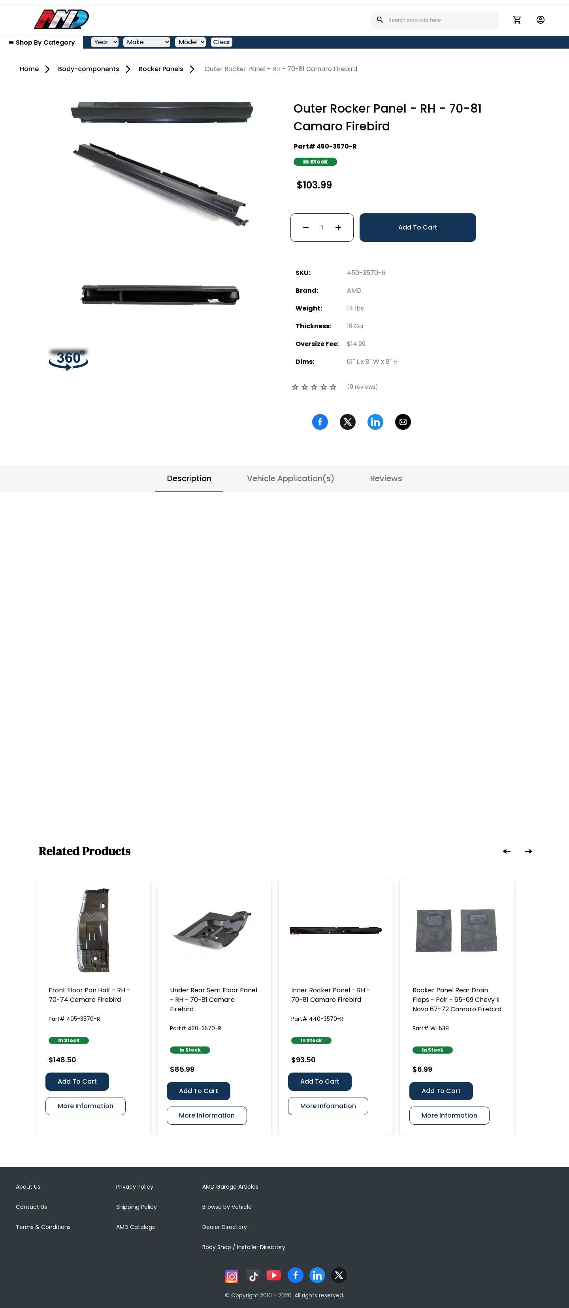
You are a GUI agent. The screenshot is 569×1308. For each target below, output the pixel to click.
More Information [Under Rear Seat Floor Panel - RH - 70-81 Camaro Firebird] (207, 1115)
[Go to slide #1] (119, 231)
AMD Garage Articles (230, 1187)
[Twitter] (348, 422)
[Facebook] (320, 422)
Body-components (88, 68)
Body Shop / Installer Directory (243, 1247)
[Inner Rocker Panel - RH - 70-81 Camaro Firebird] (335, 931)
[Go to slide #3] (201, 231)
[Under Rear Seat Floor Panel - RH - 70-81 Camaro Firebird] (214, 931)
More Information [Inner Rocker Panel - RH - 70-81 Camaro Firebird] (328, 1105)
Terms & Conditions (43, 1227)
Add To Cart (417, 227)
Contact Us (31, 1207)
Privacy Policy (134, 1187)
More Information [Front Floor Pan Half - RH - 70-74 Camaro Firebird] (85, 1105)
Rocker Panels (161, 68)
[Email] (403, 422)
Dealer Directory (224, 1227)
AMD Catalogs (135, 1227)
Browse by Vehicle (227, 1207)
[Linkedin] (375, 422)
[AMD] (62, 19)
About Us (28, 1187)
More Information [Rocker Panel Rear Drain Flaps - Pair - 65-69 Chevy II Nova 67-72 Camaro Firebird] (449, 1115)
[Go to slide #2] (160, 231)
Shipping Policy (136, 1207)
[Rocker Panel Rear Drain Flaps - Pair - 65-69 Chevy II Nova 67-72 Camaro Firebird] (457, 931)
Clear (221, 42)
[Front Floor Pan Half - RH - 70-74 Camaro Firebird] (93, 931)
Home (29, 68)
